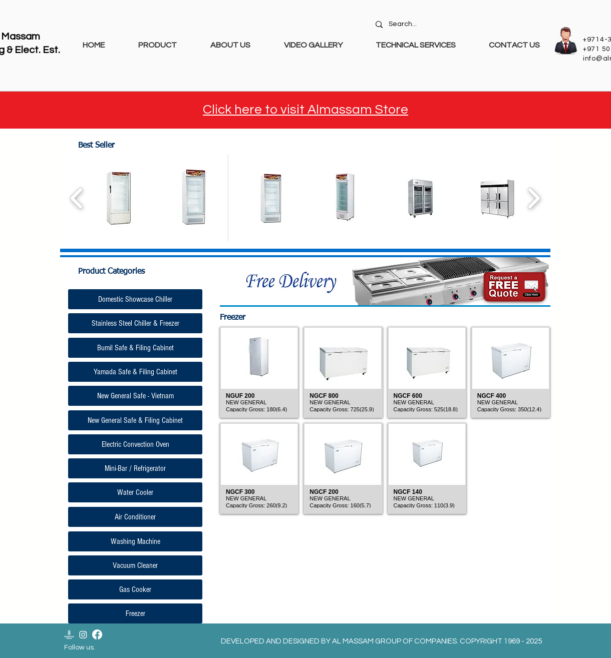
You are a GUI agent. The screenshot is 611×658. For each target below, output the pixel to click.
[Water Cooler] (135, 492)
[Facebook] (97, 634)
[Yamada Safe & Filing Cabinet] (135, 372)
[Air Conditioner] (135, 517)
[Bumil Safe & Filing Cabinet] (135, 348)
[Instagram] (83, 634)
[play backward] (77, 198)
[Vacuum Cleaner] (135, 565)
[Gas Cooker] (135, 589)
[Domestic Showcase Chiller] (135, 299)
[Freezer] (135, 613)
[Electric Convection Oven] (135, 444)
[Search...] (459, 25)
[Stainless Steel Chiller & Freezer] (135, 323)
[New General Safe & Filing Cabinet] (135, 420)
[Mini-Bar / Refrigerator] (135, 468)
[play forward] (533, 198)
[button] (119, 198)
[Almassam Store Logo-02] (69, 634)
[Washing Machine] (135, 541)
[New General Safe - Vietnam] (135, 396)
